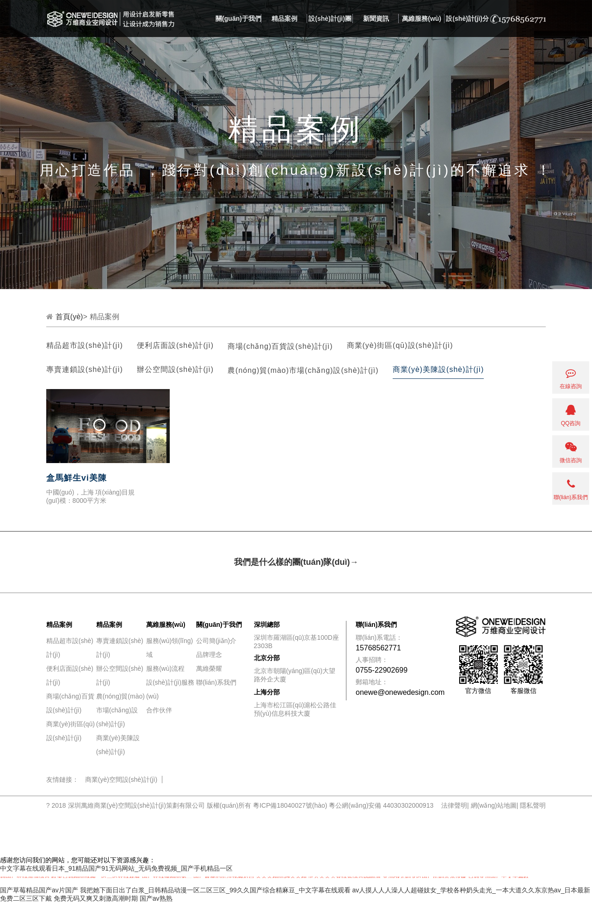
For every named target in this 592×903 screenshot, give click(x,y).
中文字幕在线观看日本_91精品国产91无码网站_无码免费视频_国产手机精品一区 (116, 868)
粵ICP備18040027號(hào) (290, 805)
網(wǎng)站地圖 (494, 805)
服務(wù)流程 (165, 668)
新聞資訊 (376, 18)
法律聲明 (454, 805)
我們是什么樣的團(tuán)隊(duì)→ (296, 562)
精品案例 (284, 18)
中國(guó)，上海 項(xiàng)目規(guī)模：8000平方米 (90, 496)
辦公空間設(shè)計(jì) (175, 369)
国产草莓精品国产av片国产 (39, 890)
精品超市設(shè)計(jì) (84, 345)
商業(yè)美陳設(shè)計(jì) (438, 369)
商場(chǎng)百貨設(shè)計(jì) (280, 346)
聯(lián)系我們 (216, 682)
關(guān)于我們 (238, 18)
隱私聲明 (533, 805)
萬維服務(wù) (421, 18)
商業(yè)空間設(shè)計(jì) (121, 779)
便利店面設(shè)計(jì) (175, 345)
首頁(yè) (69, 317)
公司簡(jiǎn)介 (216, 640)
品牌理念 (209, 654)
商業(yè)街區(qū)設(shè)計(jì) (400, 345)
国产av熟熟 (156, 898)
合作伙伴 (159, 710)
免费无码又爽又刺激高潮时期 (96, 898)
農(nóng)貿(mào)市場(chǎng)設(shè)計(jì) (303, 370)
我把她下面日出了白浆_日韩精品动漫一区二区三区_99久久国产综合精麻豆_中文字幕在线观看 (215, 890)
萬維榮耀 (209, 668)
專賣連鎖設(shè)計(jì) (84, 369)
